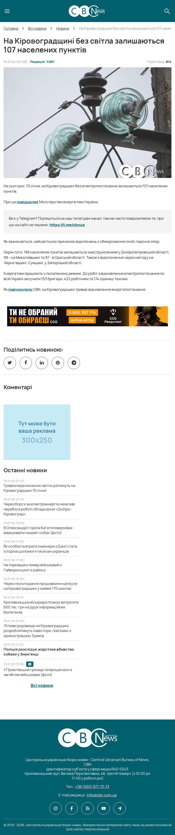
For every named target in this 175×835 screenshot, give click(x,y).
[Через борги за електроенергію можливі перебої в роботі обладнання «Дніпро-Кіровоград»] (39, 509)
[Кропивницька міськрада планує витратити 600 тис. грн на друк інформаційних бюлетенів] (41, 607)
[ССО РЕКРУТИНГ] (87, 316)
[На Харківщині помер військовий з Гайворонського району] (33, 567)
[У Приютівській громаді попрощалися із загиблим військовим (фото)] (38, 672)
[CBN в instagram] (55, 808)
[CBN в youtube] (103, 808)
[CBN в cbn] (87, 808)
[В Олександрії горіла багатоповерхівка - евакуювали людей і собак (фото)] (39, 530)
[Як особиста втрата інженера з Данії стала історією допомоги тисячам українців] (40, 549)
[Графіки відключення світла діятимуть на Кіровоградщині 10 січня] (39, 488)
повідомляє (27, 201)
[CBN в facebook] (71, 808)
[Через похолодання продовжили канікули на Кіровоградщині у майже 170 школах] (40, 586)
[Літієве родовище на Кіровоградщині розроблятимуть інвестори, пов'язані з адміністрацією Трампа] (37, 630)
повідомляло (20, 289)
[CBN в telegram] (119, 808)
